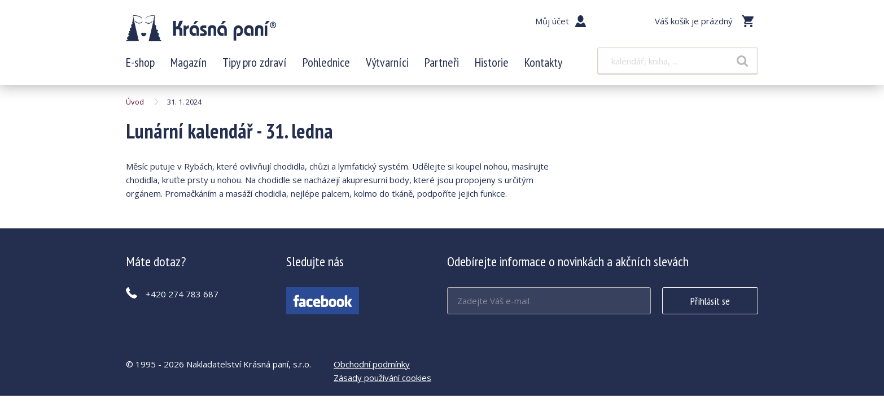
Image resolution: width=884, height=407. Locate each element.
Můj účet (552, 21)
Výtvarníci (387, 62)
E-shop (140, 62)
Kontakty (543, 62)
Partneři (442, 62)
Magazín (188, 62)
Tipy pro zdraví (254, 62)
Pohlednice (326, 62)
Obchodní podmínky (372, 364)
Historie (492, 62)
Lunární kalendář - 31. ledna (201, 28)
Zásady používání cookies (382, 377)
